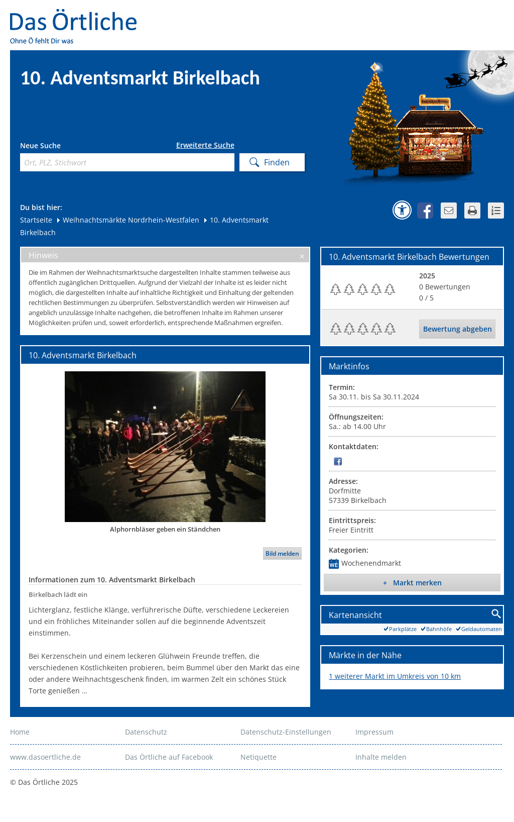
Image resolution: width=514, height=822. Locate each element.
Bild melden (282, 553)
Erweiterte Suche (205, 145)
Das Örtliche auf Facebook (169, 757)
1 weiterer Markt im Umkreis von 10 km (395, 676)
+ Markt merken (412, 582)
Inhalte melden (381, 757)
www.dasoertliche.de (45, 757)
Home (20, 732)
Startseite (36, 220)
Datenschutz (146, 732)
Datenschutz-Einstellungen (285, 732)
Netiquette (258, 757)
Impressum (374, 732)
